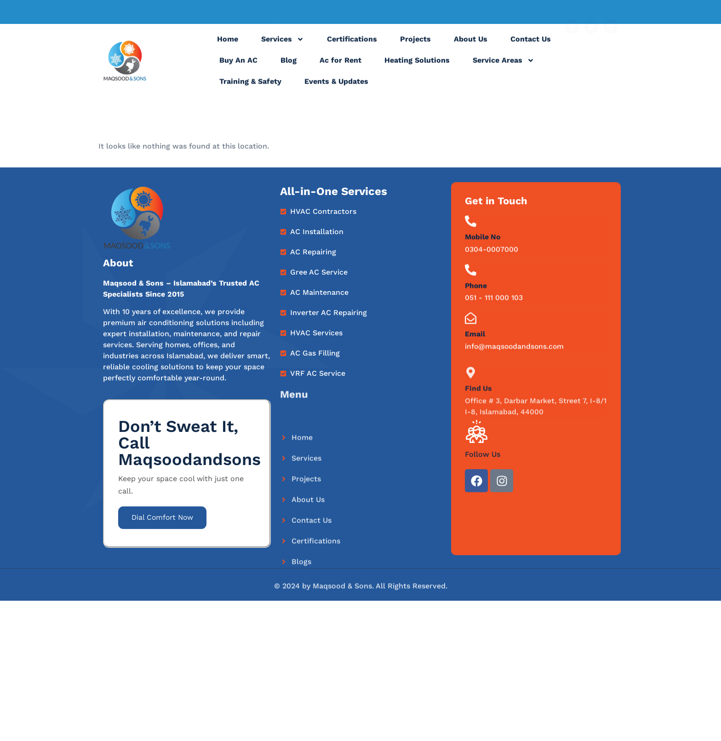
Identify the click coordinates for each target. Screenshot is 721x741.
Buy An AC (238, 67)
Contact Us (530, 46)
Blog (288, 67)
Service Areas (503, 67)
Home (227, 46)
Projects (415, 46)
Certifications (352, 46)
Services (282, 46)
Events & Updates (336, 88)
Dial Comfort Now (164, 518)
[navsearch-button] (604, 61)
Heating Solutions (417, 67)
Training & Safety (250, 88)
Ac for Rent (340, 67)
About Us (470, 46)
